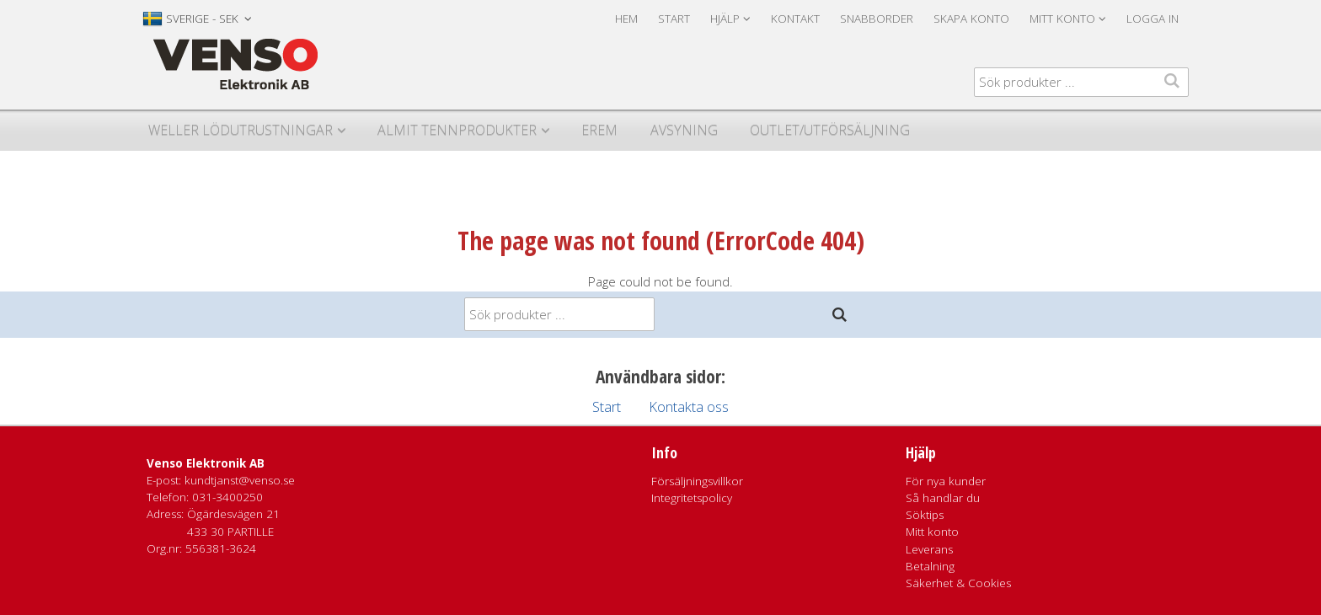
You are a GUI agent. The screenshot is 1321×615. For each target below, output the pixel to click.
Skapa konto (971, 18)
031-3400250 (227, 497)
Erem (599, 129)
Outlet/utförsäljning (830, 129)
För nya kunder (946, 481)
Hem (626, 18)
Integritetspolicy (691, 497)
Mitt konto (932, 531)
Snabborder (876, 18)
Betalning (930, 566)
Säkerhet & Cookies (958, 583)
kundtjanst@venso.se (240, 480)
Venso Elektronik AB (206, 463)
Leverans (929, 549)
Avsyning (684, 129)
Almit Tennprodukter (457, 129)
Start (674, 18)
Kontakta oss (689, 406)
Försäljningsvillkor (697, 481)
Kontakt (795, 18)
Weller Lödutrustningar (240, 129)
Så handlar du (943, 497)
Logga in (1152, 18)
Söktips (925, 514)
